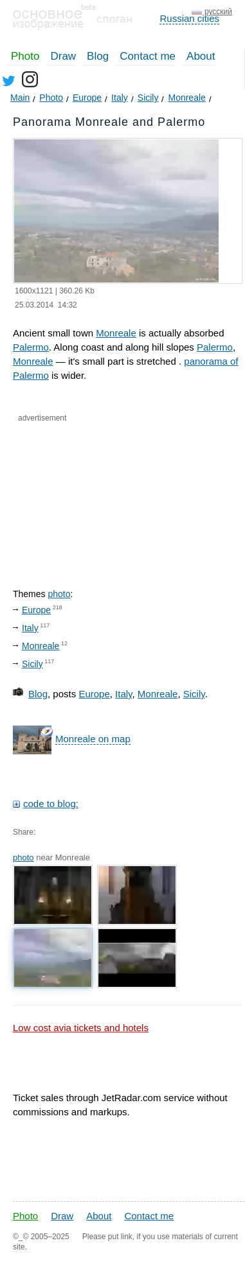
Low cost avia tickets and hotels (81, 1027)
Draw (63, 56)
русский (218, 11)
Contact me (148, 56)
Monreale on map (93, 738)
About (200, 56)
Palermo (31, 347)
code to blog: (50, 803)
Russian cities (189, 18)
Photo (25, 56)
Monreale (116, 332)
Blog (98, 56)
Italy (30, 628)
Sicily (32, 664)
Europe (36, 610)
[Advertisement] (82, 494)
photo (59, 594)
